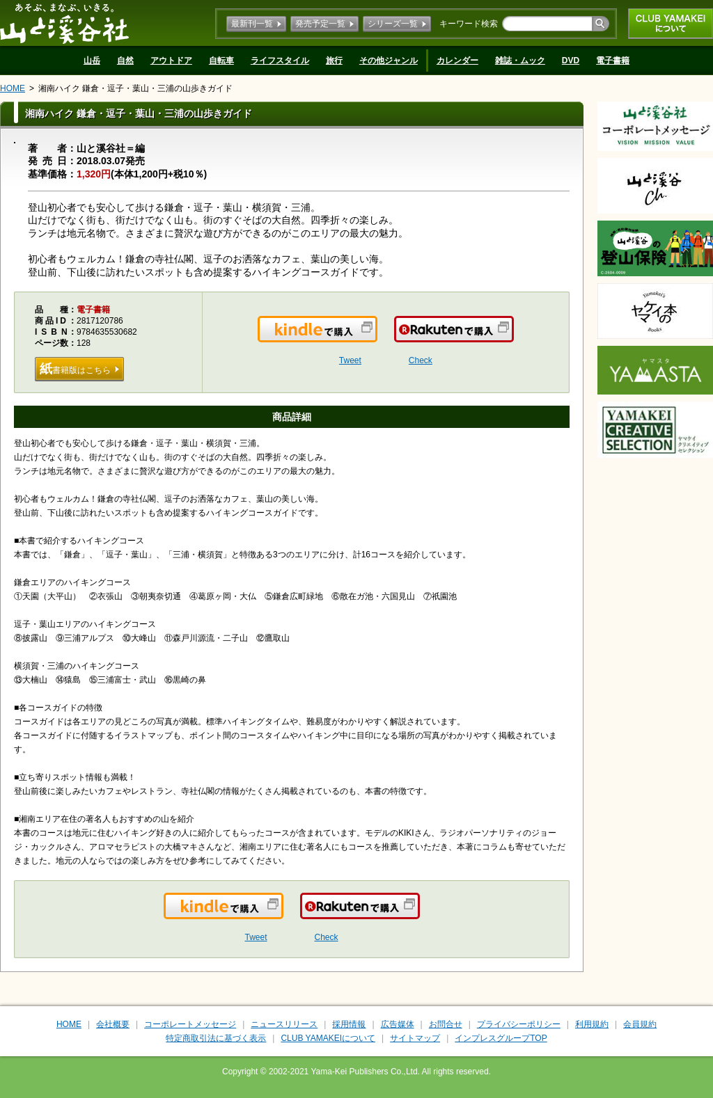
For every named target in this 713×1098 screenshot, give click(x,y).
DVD (570, 60)
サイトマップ (415, 1038)
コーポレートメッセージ (190, 1024)
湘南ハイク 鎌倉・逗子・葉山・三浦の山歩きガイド (135, 88)
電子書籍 (612, 60)
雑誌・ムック (520, 60)
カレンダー (457, 60)
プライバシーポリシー (519, 1024)
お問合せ (445, 1024)
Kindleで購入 (376, 337)
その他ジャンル (388, 60)
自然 (125, 60)
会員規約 (640, 1024)
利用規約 (592, 1024)
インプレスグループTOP (501, 1038)
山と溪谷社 (64, 23)
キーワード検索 (468, 24)
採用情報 (349, 1024)
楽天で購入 (513, 337)
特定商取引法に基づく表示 (216, 1038)
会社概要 (113, 1024)
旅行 (334, 60)
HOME (12, 88)
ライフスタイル (280, 60)
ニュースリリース (284, 1024)
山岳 (92, 60)
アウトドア (171, 60)
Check (420, 360)
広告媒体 (397, 1024)
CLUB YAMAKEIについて (670, 23)
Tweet (350, 360)
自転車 (221, 60)
